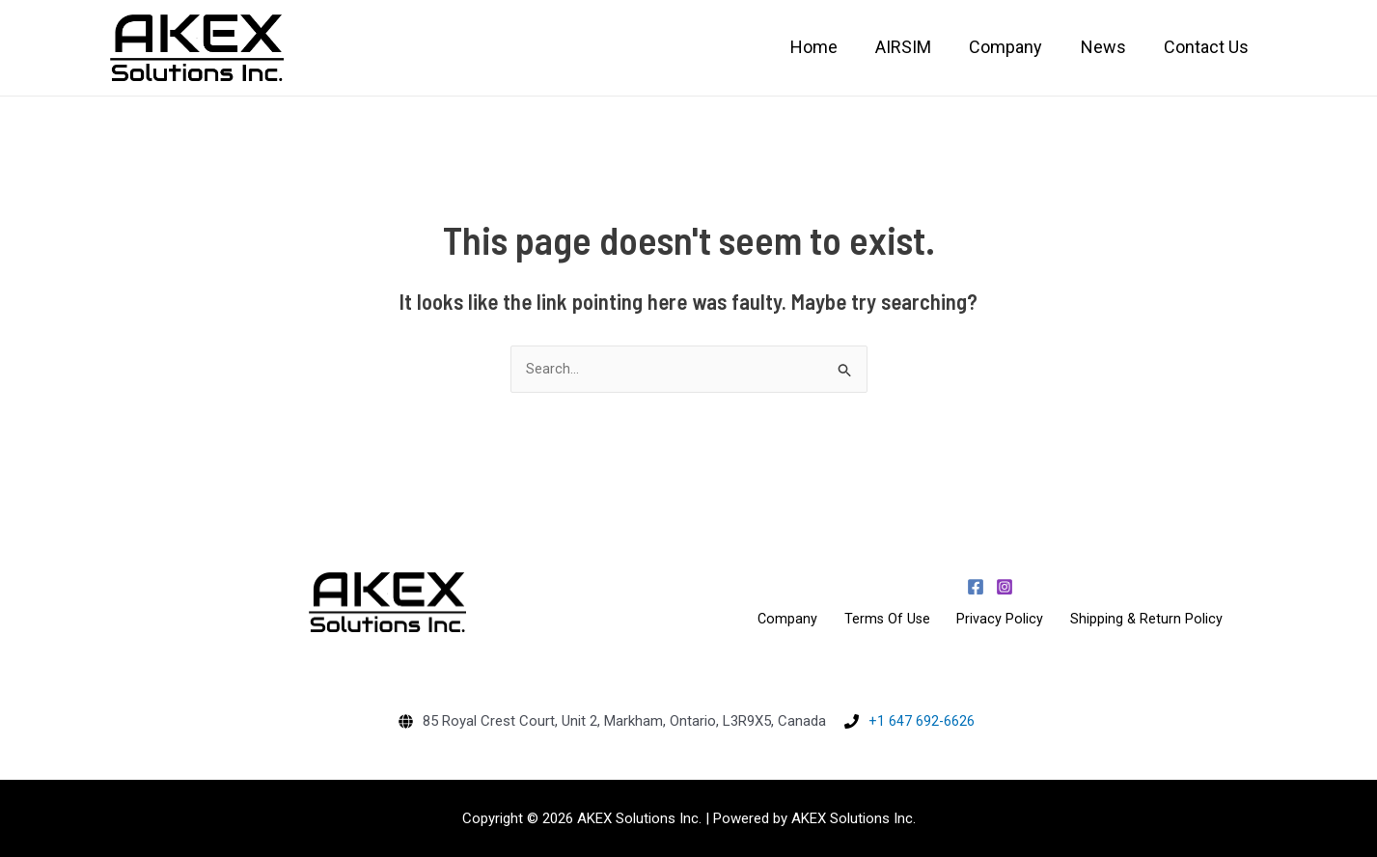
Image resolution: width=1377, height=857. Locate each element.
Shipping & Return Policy (1129, 618)
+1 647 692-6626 (921, 721)
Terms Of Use (893, 618)
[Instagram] (1004, 586)
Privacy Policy (994, 618)
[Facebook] (975, 586)
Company (804, 618)
